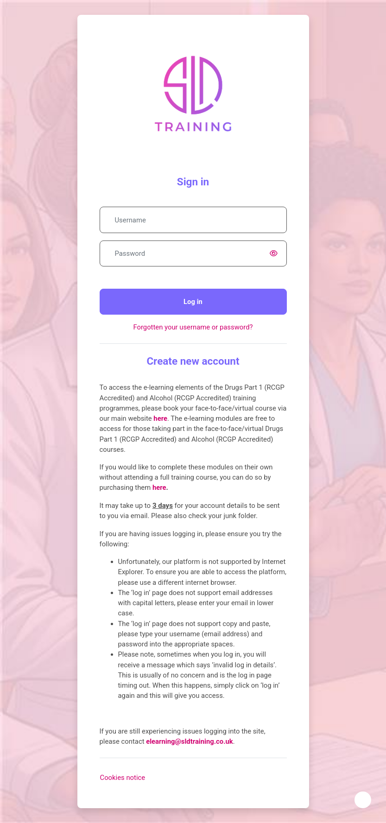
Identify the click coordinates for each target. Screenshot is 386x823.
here (159, 487)
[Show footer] (362, 799)
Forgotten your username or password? (193, 327)
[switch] (276, 253)
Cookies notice (123, 777)
